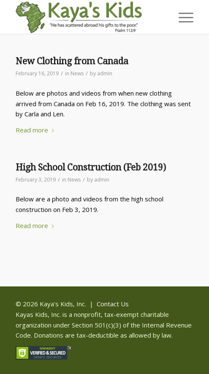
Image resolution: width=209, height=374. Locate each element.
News (77, 73)
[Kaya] (87, 17)
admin (104, 73)
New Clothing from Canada (72, 61)
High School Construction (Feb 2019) (91, 167)
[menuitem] (181, 17)
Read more (35, 130)
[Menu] (181, 17)
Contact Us (113, 304)
